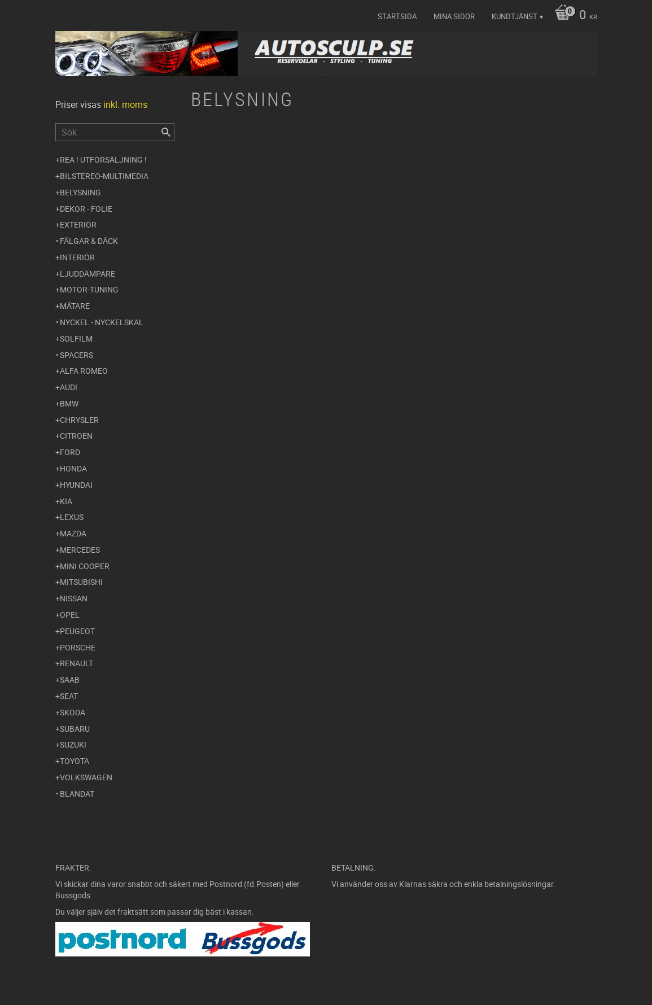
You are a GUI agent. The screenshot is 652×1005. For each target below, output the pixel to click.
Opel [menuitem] (70, 614)
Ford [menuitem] (70, 452)
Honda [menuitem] (73, 468)
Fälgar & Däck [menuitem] (89, 240)
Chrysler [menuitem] (79, 419)
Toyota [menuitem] (74, 760)
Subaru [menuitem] (75, 728)
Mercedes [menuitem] (80, 549)
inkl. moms (125, 104)
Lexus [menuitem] (72, 517)
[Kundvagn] (573, 16)
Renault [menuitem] (76, 663)
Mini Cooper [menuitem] (85, 566)
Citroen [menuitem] (76, 435)
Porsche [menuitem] (77, 647)
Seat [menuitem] (69, 696)
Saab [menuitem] (70, 679)
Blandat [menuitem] (77, 793)
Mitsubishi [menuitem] (81, 581)
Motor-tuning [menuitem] (89, 289)
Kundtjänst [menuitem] (514, 16)
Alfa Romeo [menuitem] (84, 370)
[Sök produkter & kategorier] (114, 132)
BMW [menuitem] (69, 403)
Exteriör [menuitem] (78, 224)
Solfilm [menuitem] (76, 338)
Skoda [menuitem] (72, 712)
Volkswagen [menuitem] (86, 777)
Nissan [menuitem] (73, 598)
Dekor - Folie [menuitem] (86, 208)
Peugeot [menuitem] (77, 631)
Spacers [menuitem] (76, 354)
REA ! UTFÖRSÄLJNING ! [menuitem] (103, 159)
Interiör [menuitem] (77, 257)
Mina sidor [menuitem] (454, 16)
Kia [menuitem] (66, 501)
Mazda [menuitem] (73, 533)
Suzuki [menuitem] (73, 744)
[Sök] (165, 132)
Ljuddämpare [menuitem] (87, 273)
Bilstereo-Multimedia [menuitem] (104, 176)
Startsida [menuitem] (397, 16)
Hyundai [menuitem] (76, 484)
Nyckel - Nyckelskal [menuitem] (101, 322)
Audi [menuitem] (68, 387)
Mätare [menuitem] (75, 305)
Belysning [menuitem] (80, 192)
